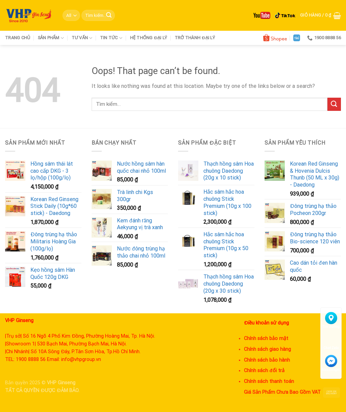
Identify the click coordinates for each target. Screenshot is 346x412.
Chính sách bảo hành (267, 360)
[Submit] (109, 15)
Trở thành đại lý (195, 37)
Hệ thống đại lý (148, 37)
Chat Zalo (331, 341)
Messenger (331, 363)
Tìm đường (331, 320)
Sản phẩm (51, 38)
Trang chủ (17, 37)
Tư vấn (82, 38)
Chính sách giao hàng (267, 349)
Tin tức (111, 38)
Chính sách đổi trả (264, 370)
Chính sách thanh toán (269, 381)
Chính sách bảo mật (266, 338)
